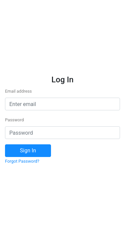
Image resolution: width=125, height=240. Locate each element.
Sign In (28, 150)
